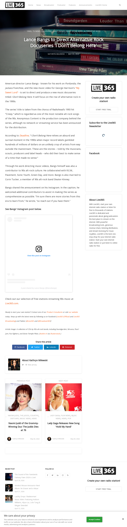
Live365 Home (101, 5)
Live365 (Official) (63, 316)
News (38, 5)
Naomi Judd (13, 415)
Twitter (35, 347)
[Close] (123, 519)
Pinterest (67, 347)
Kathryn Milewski (38, 360)
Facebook (20, 347)
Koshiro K (43, 334)
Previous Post (23, 381)
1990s (29, 31)
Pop (69, 418)
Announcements (85, 5)
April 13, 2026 (19, 508)
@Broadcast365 (44, 321)
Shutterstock (55, 334)
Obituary (14, 418)
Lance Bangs (59, 31)
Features (72, 5)
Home (30, 5)
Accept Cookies (94, 519)
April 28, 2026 (19, 480)
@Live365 (30, 321)
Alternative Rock (92, 31)
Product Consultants (54, 312)
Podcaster (61, 5)
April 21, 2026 (19, 491)
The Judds (24, 415)
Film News (65, 415)
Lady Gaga (55, 415)
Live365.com (11, 303)
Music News (77, 31)
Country (34, 415)
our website (73, 312)
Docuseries (46, 31)
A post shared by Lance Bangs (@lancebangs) (39, 288)
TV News (36, 31)
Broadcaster (49, 5)
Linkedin (51, 347)
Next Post (63, 381)
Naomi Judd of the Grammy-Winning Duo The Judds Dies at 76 (23, 427)
